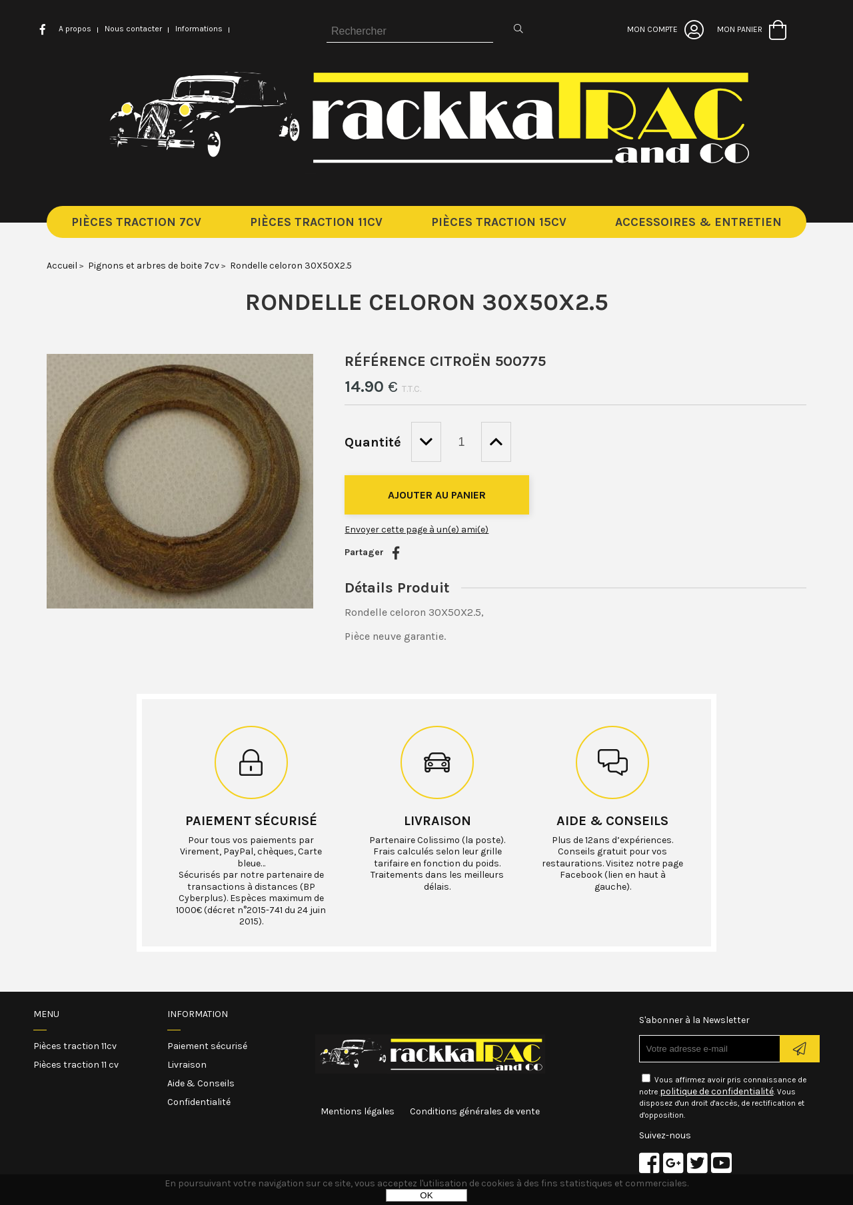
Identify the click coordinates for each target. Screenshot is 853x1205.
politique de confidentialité (717, 1091)
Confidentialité (199, 1102)
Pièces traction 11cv (75, 1046)
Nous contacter (133, 28)
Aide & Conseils (201, 1083)
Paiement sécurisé (251, 820)
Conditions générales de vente (475, 1111)
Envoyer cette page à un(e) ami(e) (416, 529)
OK (426, 1195)
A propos (75, 28)
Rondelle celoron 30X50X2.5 (426, 302)
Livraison (437, 820)
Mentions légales (358, 1111)
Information (197, 1014)
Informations (199, 28)
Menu (46, 1014)
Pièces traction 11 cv (76, 1064)
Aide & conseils (612, 820)
